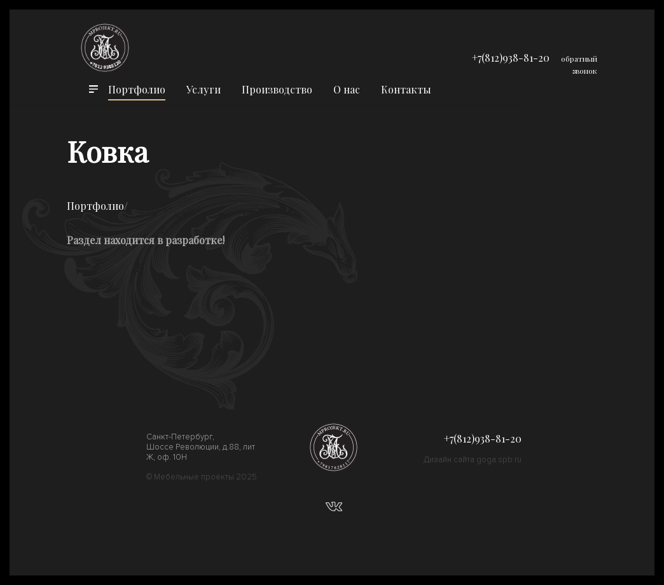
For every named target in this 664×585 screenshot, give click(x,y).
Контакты (406, 89)
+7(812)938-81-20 (511, 57)
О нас (346, 89)
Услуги (203, 89)
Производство (277, 89)
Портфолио (136, 89)
